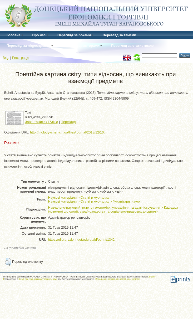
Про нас (39, 35)
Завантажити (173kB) (41, 122)
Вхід (6, 58)
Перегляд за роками (74, 35)
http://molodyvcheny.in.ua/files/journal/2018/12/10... (68, 132)
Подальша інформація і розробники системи (117, 279)
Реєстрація (20, 58)
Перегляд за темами (119, 35)
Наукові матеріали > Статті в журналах (78, 197)
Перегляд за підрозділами (28, 46)
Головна (14, 35)
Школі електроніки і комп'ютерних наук (37, 279)
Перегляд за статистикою (132, 46)
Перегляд (68, 122)
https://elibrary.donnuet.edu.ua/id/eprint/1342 (81, 239)
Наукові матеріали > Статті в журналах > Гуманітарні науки (94, 201)
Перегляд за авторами (80, 46)
